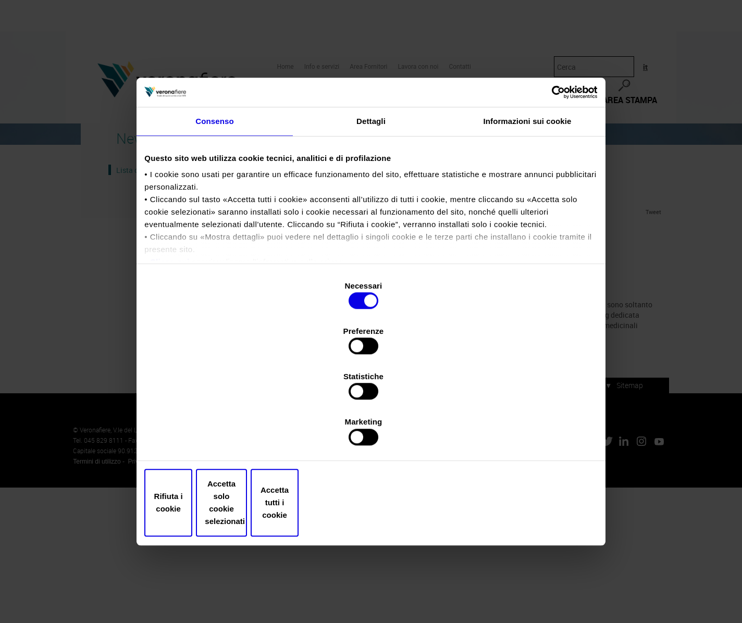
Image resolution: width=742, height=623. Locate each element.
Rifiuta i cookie (221, 434)
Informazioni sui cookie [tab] (528, 215)
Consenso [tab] (214, 215)
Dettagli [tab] (371, 215)
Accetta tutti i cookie (521, 434)
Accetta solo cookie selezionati (371, 434)
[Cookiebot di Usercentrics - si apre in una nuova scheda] (548, 181)
